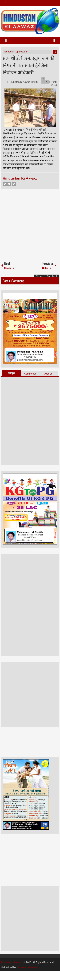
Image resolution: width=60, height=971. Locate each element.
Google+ (14, 184)
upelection (21, 51)
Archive (48, 373)
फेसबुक (11, 373)
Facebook (5, 184)
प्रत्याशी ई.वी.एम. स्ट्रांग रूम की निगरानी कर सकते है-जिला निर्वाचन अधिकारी (28, 65)
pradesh (9, 51)
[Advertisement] (30, 223)
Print (52, 82)
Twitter (9, 184)
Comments (30, 373)
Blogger (40, 276)
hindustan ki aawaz (27, 967)
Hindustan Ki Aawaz (20, 82)
